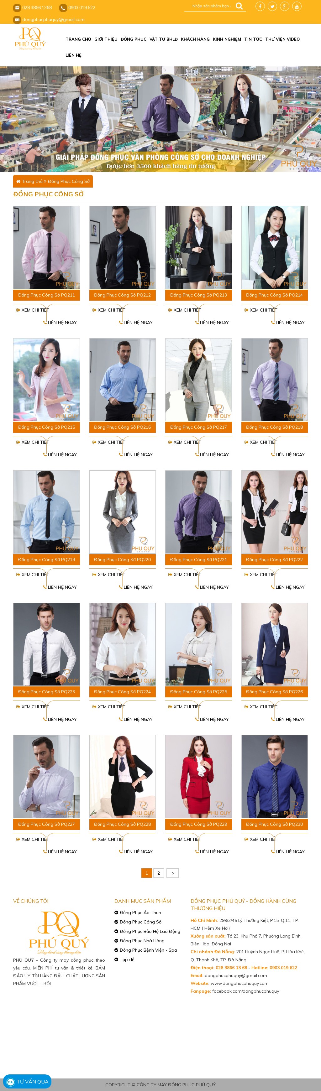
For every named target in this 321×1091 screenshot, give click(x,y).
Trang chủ (78, 39)
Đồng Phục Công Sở (69, 181)
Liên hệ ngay (60, 322)
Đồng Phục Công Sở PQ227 (46, 824)
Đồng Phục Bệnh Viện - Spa (148, 950)
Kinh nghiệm (227, 39)
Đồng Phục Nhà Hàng (142, 941)
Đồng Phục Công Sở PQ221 (198, 559)
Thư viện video (282, 39)
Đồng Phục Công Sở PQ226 (274, 692)
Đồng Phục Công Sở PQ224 (122, 692)
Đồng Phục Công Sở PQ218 (274, 427)
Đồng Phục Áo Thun (140, 912)
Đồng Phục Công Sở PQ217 (198, 427)
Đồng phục (133, 39)
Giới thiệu (106, 39)
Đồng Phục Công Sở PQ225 (198, 692)
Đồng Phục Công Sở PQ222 (274, 559)
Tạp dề (127, 959)
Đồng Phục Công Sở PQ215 (46, 427)
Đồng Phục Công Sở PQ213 (198, 295)
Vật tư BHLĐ (164, 39)
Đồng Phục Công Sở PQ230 (274, 824)
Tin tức (253, 39)
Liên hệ (74, 55)
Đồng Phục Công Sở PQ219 (46, 559)
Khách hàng (195, 39)
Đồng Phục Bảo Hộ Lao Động (150, 931)
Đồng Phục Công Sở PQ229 (198, 824)
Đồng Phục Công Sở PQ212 (122, 295)
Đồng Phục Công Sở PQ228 (122, 824)
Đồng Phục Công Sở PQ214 (274, 295)
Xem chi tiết (32, 310)
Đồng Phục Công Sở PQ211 (46, 295)
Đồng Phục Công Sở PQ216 (122, 427)
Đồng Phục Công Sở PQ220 (122, 559)
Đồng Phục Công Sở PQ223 (46, 692)
